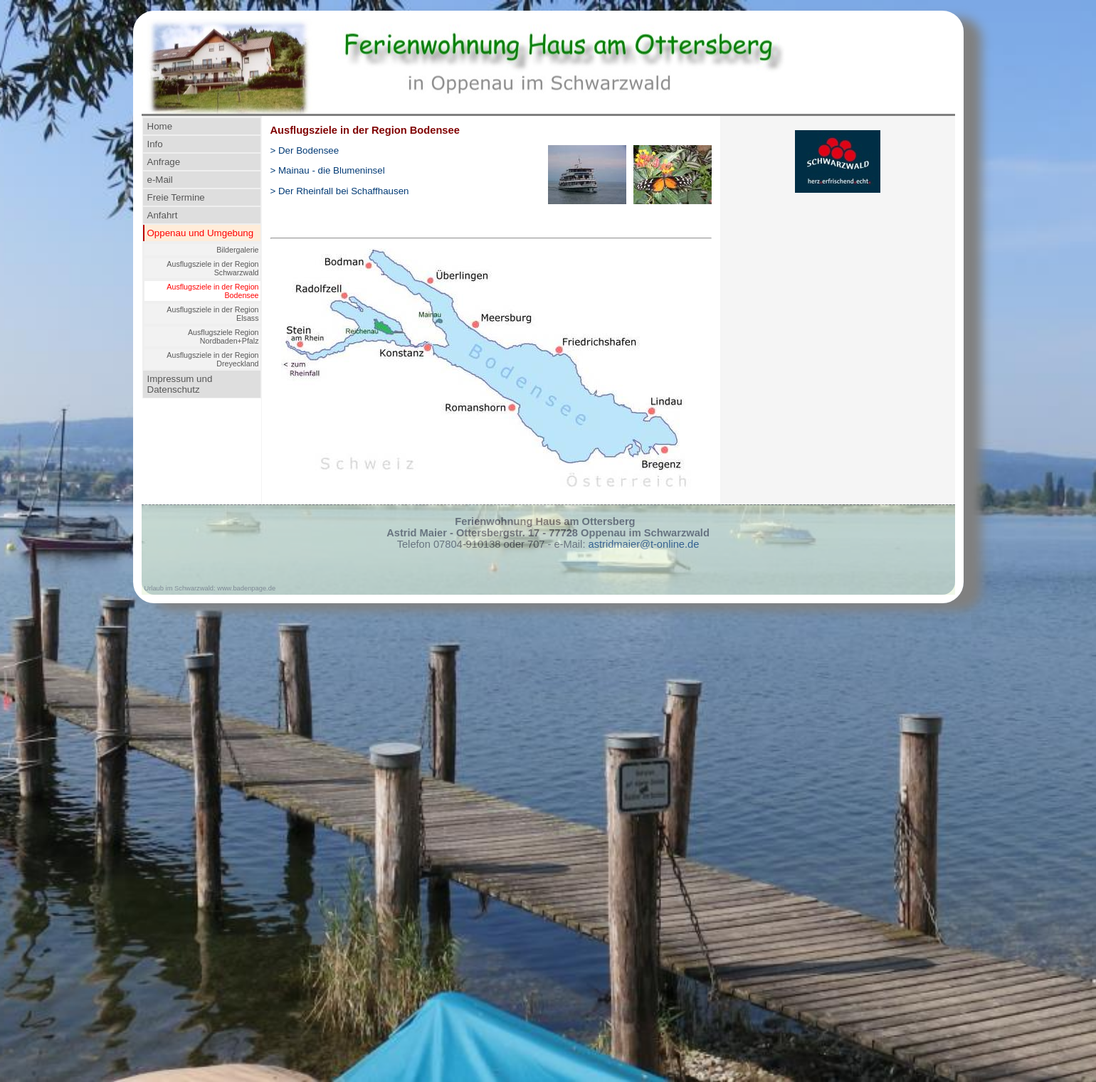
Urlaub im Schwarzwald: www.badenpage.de (210, 588)
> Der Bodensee (304, 150)
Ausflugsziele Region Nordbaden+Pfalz (223, 336)
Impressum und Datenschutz (180, 384)
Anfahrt (162, 215)
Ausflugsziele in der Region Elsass (212, 313)
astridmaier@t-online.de (644, 544)
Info (155, 144)
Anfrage (164, 162)
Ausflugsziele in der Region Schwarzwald (212, 268)
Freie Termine (176, 197)
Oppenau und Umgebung (200, 233)
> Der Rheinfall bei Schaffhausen (339, 191)
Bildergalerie (237, 249)
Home (160, 126)
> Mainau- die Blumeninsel (327, 170)
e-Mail (160, 179)
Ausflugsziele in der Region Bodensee (212, 290)
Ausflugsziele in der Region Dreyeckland (212, 359)
